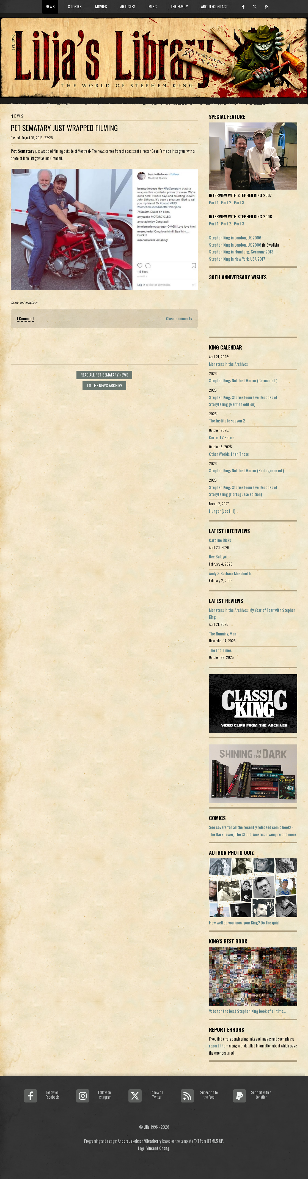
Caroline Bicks (220, 540)
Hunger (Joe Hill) (222, 511)
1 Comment (25, 318)
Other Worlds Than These (229, 454)
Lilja (147, 1127)
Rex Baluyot (218, 557)
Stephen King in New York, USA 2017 (237, 259)
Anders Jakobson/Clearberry (139, 1141)
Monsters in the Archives (228, 364)
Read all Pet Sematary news (104, 375)
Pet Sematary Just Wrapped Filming (64, 127)
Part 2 (226, 202)
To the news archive (104, 385)
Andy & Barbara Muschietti (230, 573)
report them (218, 1046)
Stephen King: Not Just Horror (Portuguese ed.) (246, 470)
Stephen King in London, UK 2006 (235, 238)
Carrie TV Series (221, 437)
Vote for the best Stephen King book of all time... (247, 1011)
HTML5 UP (215, 1141)
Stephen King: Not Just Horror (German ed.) (243, 380)
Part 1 (213, 202)
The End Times (220, 650)
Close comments (179, 318)
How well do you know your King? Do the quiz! (244, 923)
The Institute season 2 (227, 421)
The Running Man (222, 634)
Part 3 (239, 202)
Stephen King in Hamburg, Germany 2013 (241, 252)
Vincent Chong (157, 1148)
